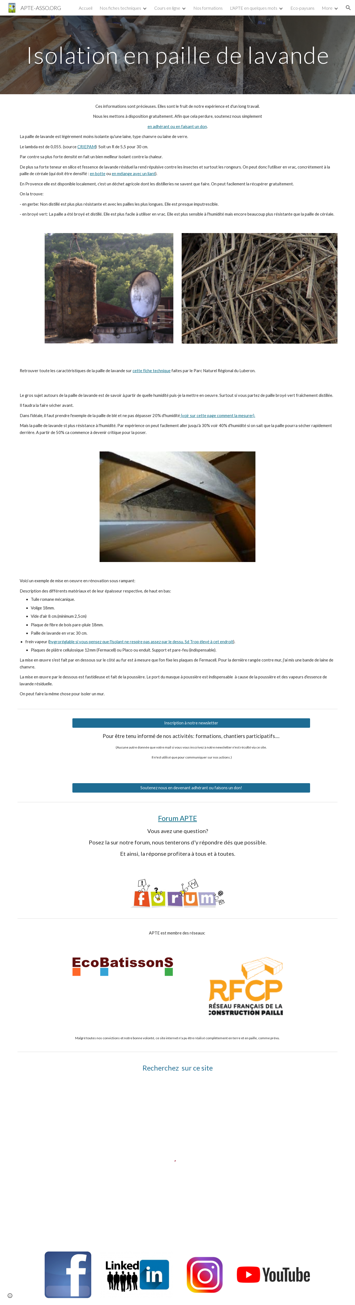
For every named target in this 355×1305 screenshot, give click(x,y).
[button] (348, 7)
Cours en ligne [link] (167, 8)
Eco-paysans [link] (302, 8)
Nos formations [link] (208, 8)
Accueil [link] (85, 8)
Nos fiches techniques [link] (120, 8)
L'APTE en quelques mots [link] (253, 8)
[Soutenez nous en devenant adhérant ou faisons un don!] (191, 788)
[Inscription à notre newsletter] (191, 723)
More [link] (327, 8)
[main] (177, 55)
